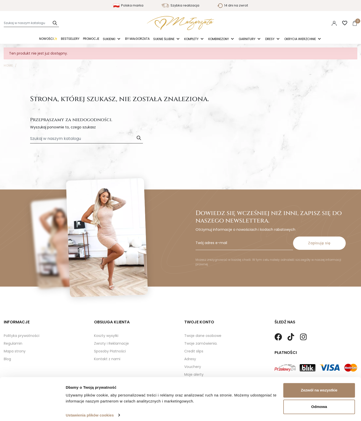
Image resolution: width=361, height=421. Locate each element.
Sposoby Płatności (110, 351)
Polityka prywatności (21, 335)
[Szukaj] (31, 23)
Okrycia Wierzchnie (300, 39)
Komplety (191, 39)
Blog (7, 358)
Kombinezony (219, 39)
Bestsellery (70, 39)
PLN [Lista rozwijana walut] (319, 23)
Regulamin (13, 343)
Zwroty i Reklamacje (111, 343)
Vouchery (192, 366)
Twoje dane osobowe (202, 335)
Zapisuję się (319, 243)
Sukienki (109, 39)
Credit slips (193, 351)
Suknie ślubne (164, 39)
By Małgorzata (137, 39)
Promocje (91, 39)
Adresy (190, 358)
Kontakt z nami (107, 358)
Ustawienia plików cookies (90, 411)
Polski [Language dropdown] (302, 23)
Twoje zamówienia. (200, 343)
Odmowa (319, 402)
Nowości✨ (48, 39)
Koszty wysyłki (106, 335)
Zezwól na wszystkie (319, 386)
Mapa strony (15, 351)
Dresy (270, 39)
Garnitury (247, 39)
